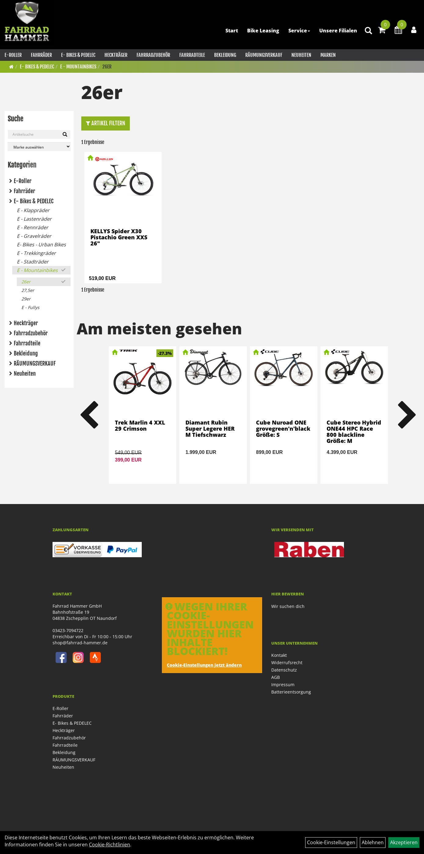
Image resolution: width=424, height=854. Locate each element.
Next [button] (407, 415)
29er (26, 299)
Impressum (282, 684)
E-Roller (13, 55)
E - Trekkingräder (36, 253)
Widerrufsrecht (286, 662)
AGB (275, 677)
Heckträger (115, 55)
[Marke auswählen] (39, 146)
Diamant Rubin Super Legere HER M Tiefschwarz (210, 428)
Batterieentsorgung (291, 692)
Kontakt (279, 655)
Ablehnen (373, 842)
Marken (328, 55)
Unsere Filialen (338, 30)
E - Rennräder (32, 227)
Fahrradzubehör (153, 55)
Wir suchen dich (288, 606)
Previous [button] (89, 415)
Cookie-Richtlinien (109, 844)
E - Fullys (30, 307)
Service (299, 30)
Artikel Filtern (105, 123)
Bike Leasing (263, 30)
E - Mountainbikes (78, 67)
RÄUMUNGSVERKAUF (263, 55)
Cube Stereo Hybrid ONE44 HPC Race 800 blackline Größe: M (354, 431)
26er (106, 67)
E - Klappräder (33, 210)
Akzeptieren (404, 842)
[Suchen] (65, 134)
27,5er (27, 290)
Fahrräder (41, 55)
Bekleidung (225, 55)
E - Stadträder (33, 261)
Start (231, 30)
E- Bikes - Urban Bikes (41, 244)
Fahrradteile (192, 55)
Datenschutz (284, 670)
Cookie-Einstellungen (331, 842)
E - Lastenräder (34, 218)
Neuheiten (301, 55)
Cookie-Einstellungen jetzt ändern (204, 665)
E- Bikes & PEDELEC (78, 55)
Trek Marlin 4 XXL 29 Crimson (140, 425)
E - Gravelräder (34, 236)
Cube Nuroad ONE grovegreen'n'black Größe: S (283, 428)
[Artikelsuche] (368, 31)
